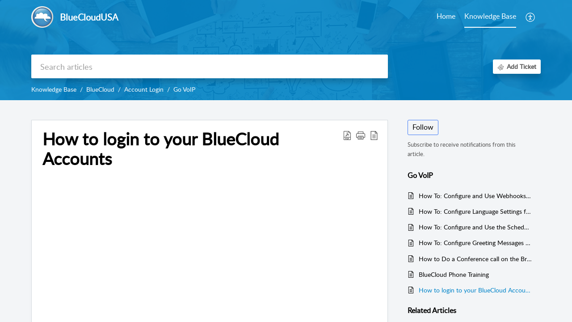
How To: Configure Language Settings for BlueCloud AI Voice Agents (475, 211)
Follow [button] (422, 127)
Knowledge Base (53, 89)
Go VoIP (184, 89)
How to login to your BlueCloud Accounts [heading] (160, 149)
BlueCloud (100, 89)
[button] (531, 17)
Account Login (144, 89)
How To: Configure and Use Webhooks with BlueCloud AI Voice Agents (475, 195)
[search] (209, 66)
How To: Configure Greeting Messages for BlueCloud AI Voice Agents (475, 242)
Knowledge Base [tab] (490, 16)
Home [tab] (446, 16)
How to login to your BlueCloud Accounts (475, 290)
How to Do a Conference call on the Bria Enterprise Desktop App (475, 258)
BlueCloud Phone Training (454, 274)
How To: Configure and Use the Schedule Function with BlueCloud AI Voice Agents (475, 227)
